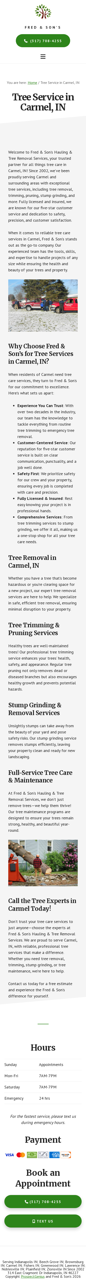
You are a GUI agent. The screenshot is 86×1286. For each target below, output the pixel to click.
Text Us (43, 1221)
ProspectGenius (33, 1276)
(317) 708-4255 (43, 41)
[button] (42, 56)
